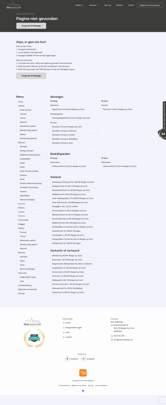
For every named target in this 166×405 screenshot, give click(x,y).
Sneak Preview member (29, 171)
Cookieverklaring (24, 285)
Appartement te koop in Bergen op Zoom (68, 109)
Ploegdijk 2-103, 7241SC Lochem (65, 206)
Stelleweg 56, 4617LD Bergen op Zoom (67, 280)
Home (20, 101)
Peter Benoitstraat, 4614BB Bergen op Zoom (70, 202)
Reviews (21, 207)
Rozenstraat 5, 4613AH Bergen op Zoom (68, 272)
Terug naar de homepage (31, 26)
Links (22, 281)
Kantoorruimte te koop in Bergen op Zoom (69, 166)
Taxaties (23, 191)
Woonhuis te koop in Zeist (62, 143)
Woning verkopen (26, 150)
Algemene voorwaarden (27, 289)
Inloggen (21, 224)
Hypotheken (24, 195)
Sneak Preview (25, 110)
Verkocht (23, 122)
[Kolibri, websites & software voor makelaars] (83, 390)
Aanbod (21, 105)
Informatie (22, 273)
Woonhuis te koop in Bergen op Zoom (67, 126)
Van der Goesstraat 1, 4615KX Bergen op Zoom (70, 284)
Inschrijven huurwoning (29, 187)
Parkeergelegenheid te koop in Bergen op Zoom (71, 118)
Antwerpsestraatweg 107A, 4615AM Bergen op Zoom (73, 182)
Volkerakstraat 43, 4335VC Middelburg (67, 288)
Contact (21, 212)
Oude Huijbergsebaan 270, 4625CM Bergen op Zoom (72, 198)
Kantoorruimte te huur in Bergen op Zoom (120, 166)
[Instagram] (88, 359)
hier (48, 69)
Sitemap (21, 293)
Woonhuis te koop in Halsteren (64, 131)
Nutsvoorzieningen (27, 199)
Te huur (23, 118)
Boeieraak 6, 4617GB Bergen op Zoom (67, 259)
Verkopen (23, 146)
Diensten (21, 142)
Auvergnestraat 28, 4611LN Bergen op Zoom (69, 186)
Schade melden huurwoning (31, 183)
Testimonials (23, 220)
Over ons (21, 203)
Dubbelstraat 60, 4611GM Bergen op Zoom (69, 194)
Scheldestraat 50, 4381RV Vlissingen (66, 231)
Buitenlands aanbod (28, 126)
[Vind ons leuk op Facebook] (71, 359)
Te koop (23, 114)
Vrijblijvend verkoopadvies (30, 155)
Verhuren (23, 175)
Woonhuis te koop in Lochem (63, 135)
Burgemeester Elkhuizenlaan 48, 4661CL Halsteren (72, 263)
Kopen (22, 163)
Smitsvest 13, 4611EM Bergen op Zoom (67, 276)
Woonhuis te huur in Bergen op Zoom (117, 109)
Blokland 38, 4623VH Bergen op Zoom (67, 255)
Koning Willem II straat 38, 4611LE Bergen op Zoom (72, 227)
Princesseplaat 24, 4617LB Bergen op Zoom (69, 210)
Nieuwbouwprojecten (28, 138)
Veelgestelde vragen (28, 277)
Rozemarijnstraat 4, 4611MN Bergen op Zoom (70, 218)
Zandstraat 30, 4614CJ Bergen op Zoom (68, 292)
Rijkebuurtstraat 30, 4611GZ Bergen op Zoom (70, 214)
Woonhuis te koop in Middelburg (65, 139)
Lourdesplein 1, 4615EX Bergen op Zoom (68, 235)
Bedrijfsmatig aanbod (28, 130)
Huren (22, 179)
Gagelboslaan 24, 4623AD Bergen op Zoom (69, 268)
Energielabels (25, 159)
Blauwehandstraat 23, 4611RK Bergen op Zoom (71, 190)
